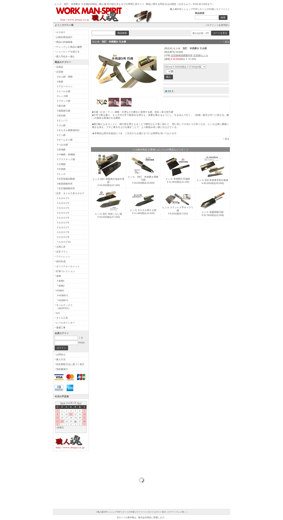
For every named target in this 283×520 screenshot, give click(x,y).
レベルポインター (65, 322)
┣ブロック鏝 (63, 101)
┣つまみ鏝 (62, 144)
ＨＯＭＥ (61, 32)
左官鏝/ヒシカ (200, 55)
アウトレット (63, 256)
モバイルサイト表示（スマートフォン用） (167, 512)
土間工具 (61, 246)
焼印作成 (61, 261)
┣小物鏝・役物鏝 (65, 154)
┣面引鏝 (61, 105)
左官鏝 (59, 71)
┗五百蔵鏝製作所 (65, 188)
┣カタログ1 (62, 198)
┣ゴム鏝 (61, 125)
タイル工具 (62, 317)
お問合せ (61, 354)
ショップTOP (191, 9)
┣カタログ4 (62, 212)
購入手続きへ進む (65, 56)
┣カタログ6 (62, 222)
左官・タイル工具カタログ (70, 193)
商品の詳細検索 (64, 42)
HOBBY (60, 290)
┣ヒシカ (61, 174)
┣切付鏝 (61, 115)
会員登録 (223, 25)
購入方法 (61, 359)
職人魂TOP (176, 9)
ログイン (211, 25)
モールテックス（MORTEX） (64, 307)
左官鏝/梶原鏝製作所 (182, 55)
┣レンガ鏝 (62, 96)
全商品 (59, 67)
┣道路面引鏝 (63, 110)
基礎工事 (61, 327)
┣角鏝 (59, 81)
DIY (58, 313)
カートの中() (206, 9)
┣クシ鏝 (61, 135)
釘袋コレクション (65, 271)
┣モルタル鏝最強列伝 (68, 130)
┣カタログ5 (62, 217)
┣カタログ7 (62, 227)
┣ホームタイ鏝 (64, 139)
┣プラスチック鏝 (65, 159)
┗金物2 (60, 285)
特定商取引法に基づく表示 (70, 364)
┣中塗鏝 (61, 169)
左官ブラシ (62, 251)
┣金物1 (60, 280)
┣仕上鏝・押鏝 (64, 76)
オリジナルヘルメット (68, 266)
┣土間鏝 (61, 164)
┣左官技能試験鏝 (65, 178)
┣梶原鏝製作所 (64, 183)
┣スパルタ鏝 (63, 91)
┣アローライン (64, 86)
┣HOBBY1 (62, 295)
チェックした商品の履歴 (69, 47)
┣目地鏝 (61, 149)
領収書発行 (62, 369)
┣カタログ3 (62, 208)
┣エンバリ (62, 120)
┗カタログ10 (63, 242)
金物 (58, 276)
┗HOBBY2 (62, 300)
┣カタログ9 (62, 237)
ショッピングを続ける (68, 51)
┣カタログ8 (62, 232)
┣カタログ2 (62, 203)
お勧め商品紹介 (64, 37)
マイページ (222, 9)
